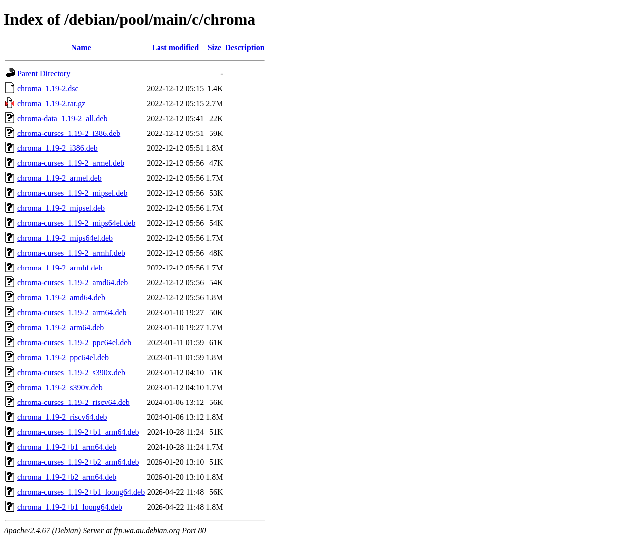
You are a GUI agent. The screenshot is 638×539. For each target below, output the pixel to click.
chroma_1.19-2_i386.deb (57, 148)
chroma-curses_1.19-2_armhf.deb (71, 253)
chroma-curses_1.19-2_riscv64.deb (73, 402)
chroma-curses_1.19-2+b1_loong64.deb (81, 492)
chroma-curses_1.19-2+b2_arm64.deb (78, 462)
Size (215, 47)
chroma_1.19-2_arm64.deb (60, 327)
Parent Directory (43, 73)
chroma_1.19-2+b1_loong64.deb (69, 507)
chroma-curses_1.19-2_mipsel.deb (72, 193)
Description (245, 47)
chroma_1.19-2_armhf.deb (60, 268)
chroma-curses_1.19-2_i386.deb (68, 133)
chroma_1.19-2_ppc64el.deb (63, 357)
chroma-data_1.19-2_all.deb (62, 118)
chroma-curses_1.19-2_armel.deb (70, 163)
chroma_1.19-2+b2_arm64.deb (66, 477)
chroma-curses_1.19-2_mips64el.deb (76, 223)
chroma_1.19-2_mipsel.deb (61, 208)
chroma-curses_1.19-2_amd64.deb (72, 282)
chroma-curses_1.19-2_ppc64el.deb (74, 342)
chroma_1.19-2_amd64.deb (61, 297)
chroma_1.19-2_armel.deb (59, 178)
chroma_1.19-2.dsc (48, 88)
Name (81, 47)
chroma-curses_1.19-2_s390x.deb (71, 372)
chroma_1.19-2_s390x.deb (60, 387)
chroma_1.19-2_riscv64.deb (62, 417)
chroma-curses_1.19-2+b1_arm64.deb (78, 432)
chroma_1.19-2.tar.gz (51, 103)
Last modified (175, 47)
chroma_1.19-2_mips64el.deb (65, 238)
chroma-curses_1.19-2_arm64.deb (72, 312)
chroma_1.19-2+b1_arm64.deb (66, 447)
